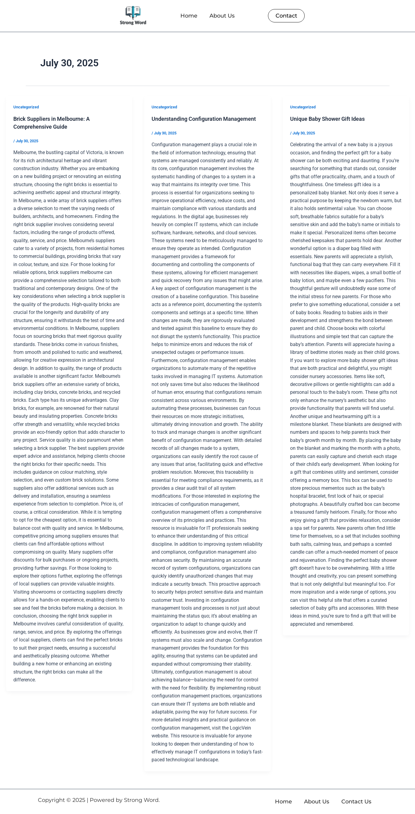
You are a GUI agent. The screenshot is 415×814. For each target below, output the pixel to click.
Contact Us (356, 801)
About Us (222, 15)
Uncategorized (27, 106)
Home (188, 15)
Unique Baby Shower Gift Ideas (332, 118)
